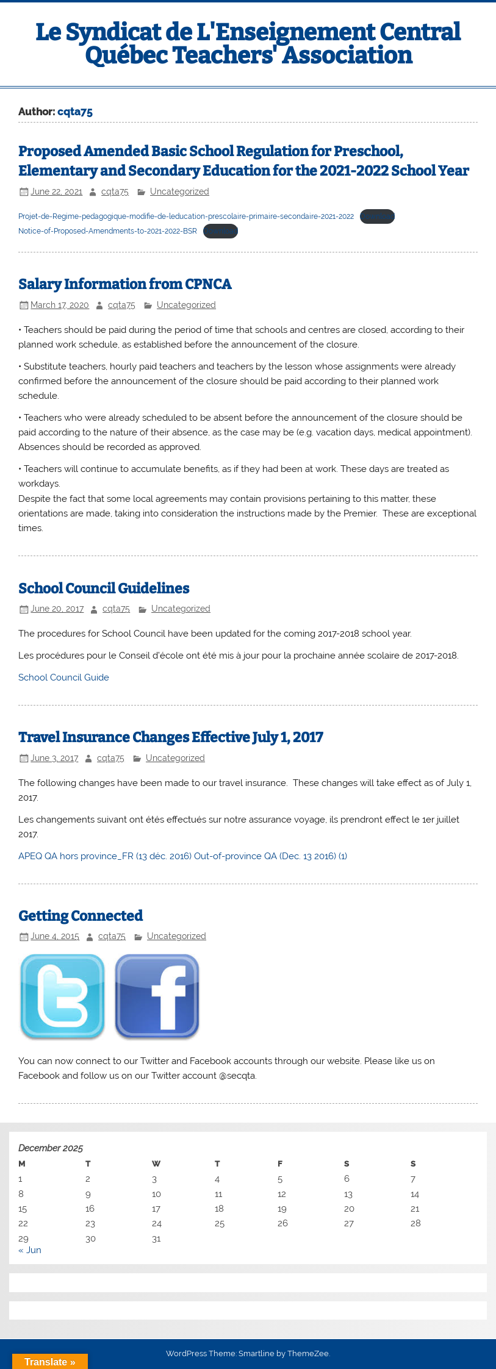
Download (377, 216)
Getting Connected (80, 916)
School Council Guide (63, 677)
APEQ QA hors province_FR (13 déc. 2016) (105, 856)
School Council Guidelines (103, 589)
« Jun (29, 1250)
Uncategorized (179, 191)
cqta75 (115, 191)
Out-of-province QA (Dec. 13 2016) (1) (270, 856)
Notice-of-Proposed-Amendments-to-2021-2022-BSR (107, 231)
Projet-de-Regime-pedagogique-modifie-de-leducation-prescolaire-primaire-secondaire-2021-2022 (186, 216)
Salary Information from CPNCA (124, 284)
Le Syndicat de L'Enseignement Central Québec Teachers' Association (248, 44)
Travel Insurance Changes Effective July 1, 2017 (170, 737)
